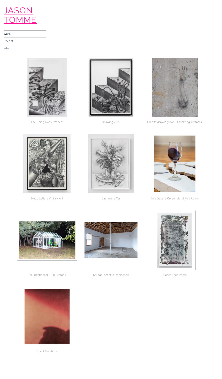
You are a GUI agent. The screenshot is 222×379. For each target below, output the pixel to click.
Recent (8, 41)
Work (7, 34)
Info (6, 48)
